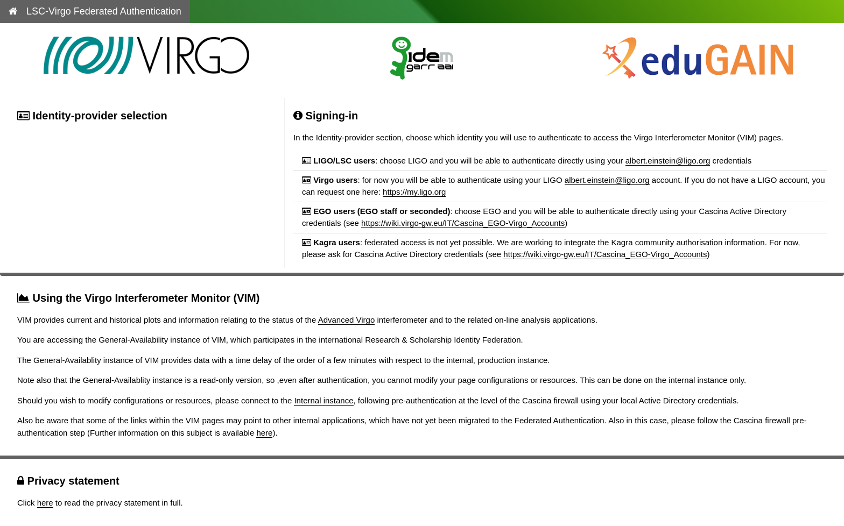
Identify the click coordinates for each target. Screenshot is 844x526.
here (264, 432)
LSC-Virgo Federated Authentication (95, 11)
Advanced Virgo (346, 319)
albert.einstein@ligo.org (668, 160)
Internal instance (323, 400)
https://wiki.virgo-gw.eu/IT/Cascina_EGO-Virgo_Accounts (463, 223)
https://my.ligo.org (414, 191)
